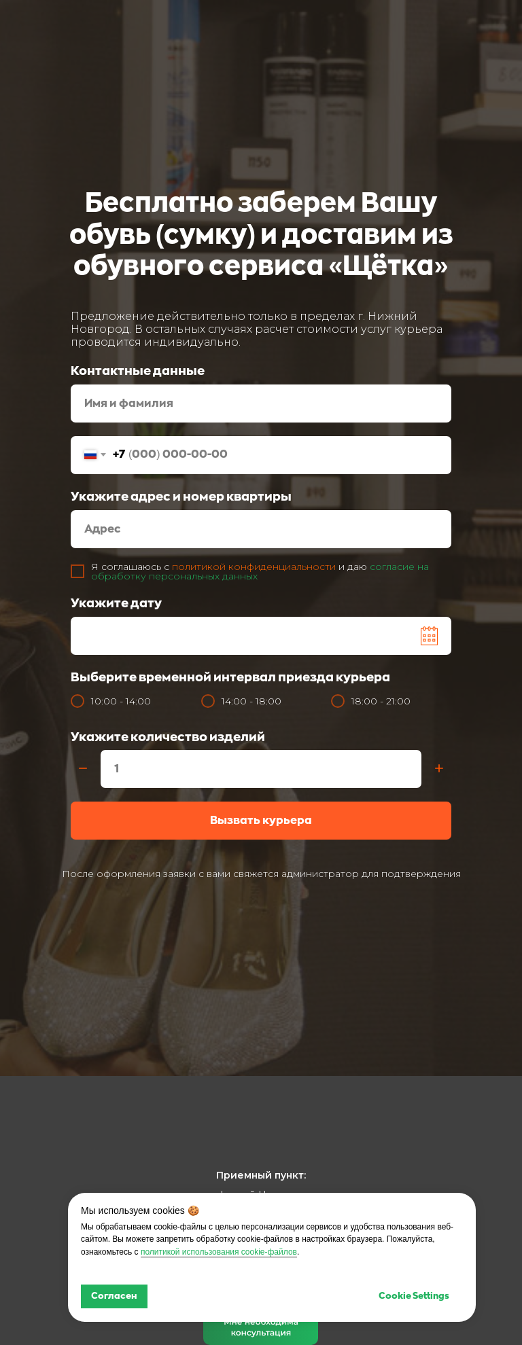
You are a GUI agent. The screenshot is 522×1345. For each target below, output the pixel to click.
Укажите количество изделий (168, 737)
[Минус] (83, 769)
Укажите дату (116, 603)
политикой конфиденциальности (254, 566)
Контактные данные (138, 371)
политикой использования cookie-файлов (219, 1252)
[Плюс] (439, 769)
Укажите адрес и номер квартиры (181, 496)
